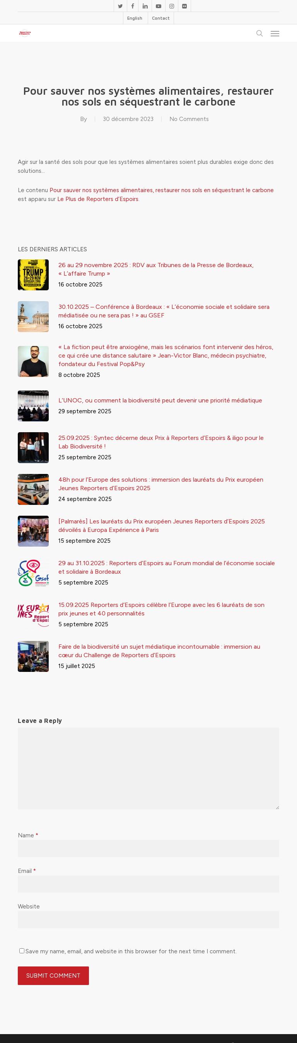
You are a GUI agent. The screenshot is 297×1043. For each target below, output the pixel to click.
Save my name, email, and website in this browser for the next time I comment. (131, 951)
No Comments (189, 119)
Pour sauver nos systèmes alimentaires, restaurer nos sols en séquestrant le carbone (162, 190)
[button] (275, 33)
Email (27, 870)
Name (28, 835)
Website (29, 906)
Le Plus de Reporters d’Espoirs (97, 199)
